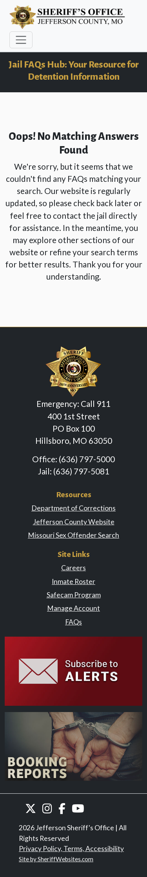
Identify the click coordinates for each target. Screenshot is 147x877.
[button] (30, 808)
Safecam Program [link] (74, 595)
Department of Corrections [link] (73, 508)
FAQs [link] (73, 622)
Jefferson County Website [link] (73, 522)
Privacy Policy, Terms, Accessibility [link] (71, 848)
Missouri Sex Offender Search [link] (73, 535)
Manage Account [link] (73, 608)
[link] (73, 670)
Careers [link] (73, 568)
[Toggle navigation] (21, 39)
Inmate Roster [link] (73, 581)
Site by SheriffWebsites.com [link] (56, 858)
